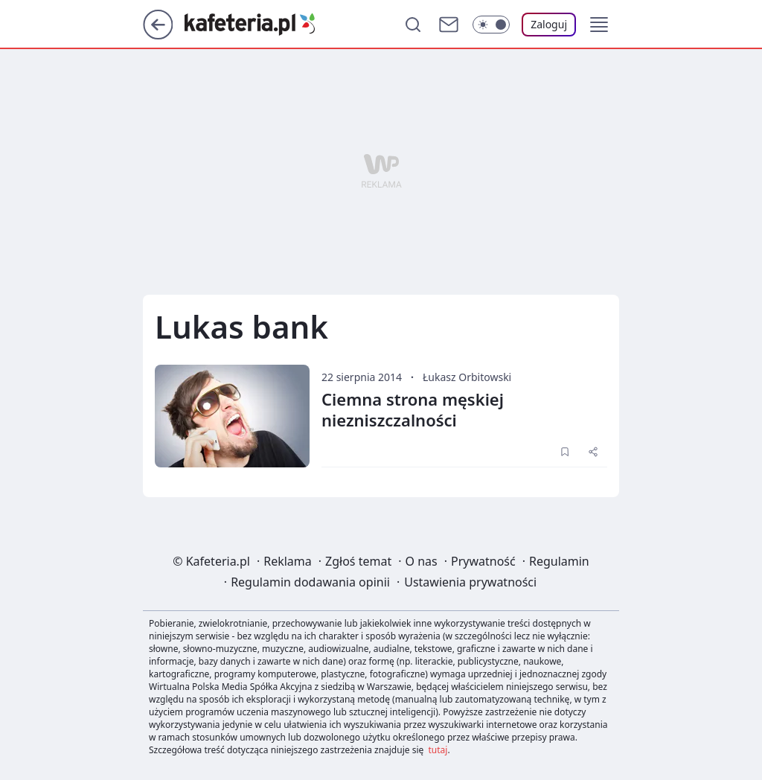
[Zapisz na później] (565, 452)
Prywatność (483, 561)
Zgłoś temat (358, 561)
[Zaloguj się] (549, 24)
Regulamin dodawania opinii (310, 582)
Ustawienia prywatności (470, 582)
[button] (599, 24)
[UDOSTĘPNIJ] (593, 452)
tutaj (438, 750)
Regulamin (559, 561)
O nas (421, 561)
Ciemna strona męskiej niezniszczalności (412, 409)
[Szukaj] (413, 24)
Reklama (287, 561)
